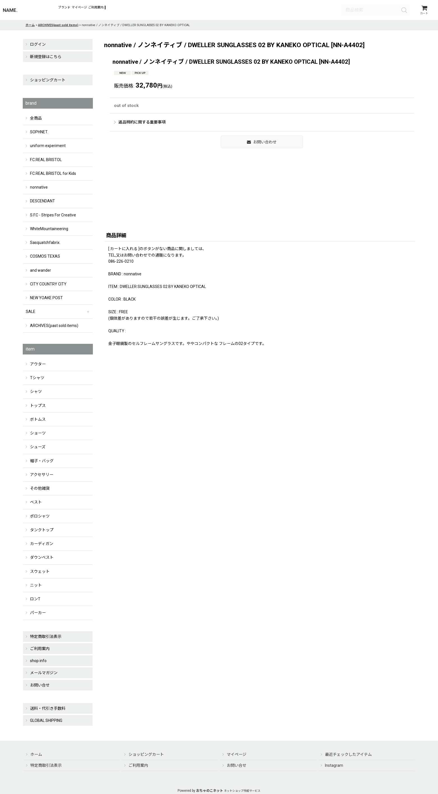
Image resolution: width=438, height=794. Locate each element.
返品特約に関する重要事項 (308, 142)
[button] (143, 11)
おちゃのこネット (209, 791)
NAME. (10, 11)
